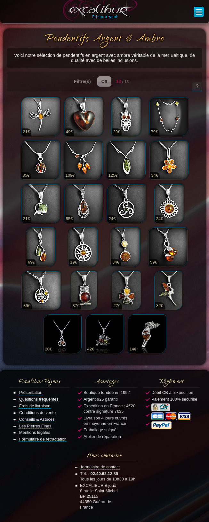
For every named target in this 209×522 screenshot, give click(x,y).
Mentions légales (34, 432)
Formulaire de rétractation (43, 439)
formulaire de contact (100, 466)
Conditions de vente (37, 412)
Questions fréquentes (39, 399)
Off (104, 81)
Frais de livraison (35, 405)
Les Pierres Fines (35, 426)
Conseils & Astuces (37, 419)
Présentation (31, 392)
